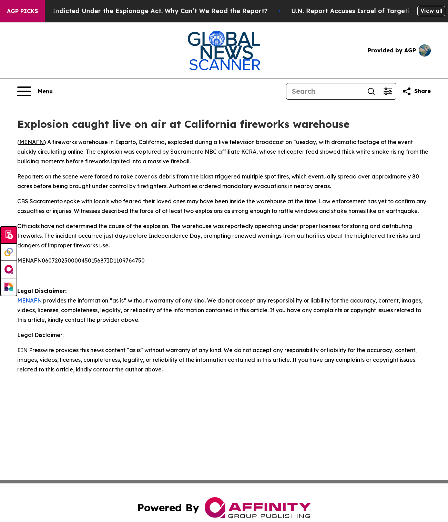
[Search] (324, 91)
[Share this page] (416, 91)
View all (431, 10)
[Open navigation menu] (35, 91)
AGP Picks (22, 11)
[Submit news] (9, 235)
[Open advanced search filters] (387, 91)
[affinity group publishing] (9, 269)
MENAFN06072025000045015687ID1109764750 (81, 260)
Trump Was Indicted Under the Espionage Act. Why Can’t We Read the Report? (145, 11)
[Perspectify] (9, 252)
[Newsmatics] (9, 287)
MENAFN (31, 142)
